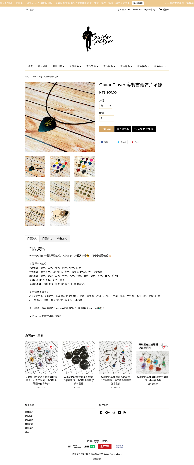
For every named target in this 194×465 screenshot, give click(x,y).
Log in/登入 (121, 9)
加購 (101, 100)
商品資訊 (32, 238)
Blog (27, 432)
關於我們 (29, 412)
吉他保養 (143, 66)
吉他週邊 (92, 66)
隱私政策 (97, 459)
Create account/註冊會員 (143, 9)
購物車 (166, 9)
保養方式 (62, 238)
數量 (101, 113)
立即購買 (106, 129)
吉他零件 (126, 66)
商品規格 (47, 238)
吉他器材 (160, 66)
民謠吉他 (75, 66)
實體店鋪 (29, 424)
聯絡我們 (29, 428)
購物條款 (29, 420)
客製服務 (58, 66)
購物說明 (141, 3)
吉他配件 (109, 66)
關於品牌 (42, 66)
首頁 (30, 66)
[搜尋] (34, 10)
